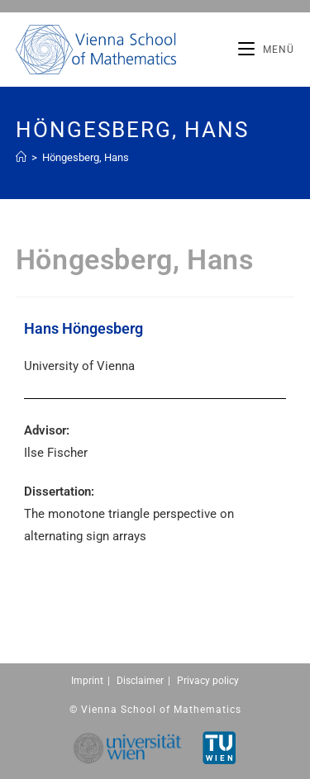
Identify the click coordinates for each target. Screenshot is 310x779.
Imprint (87, 680)
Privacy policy (208, 680)
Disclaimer (140, 680)
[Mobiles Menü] (266, 49)
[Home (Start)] (21, 157)
